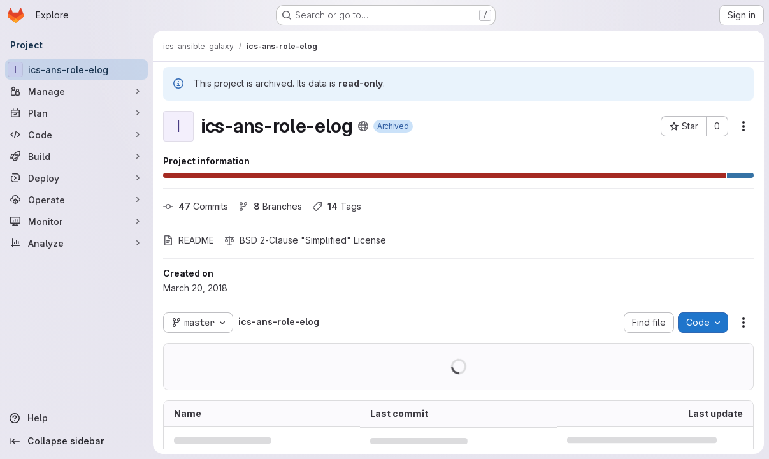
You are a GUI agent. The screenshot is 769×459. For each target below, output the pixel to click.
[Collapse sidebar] (76, 441)
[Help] (76, 418)
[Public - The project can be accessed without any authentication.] (363, 126)
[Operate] (76, 199)
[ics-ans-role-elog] (76, 69)
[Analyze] (76, 243)
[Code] (76, 134)
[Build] (76, 156)
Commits (195, 206)
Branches (270, 206)
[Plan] (76, 113)
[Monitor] (76, 221)
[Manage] (76, 91)
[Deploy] (76, 178)
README (188, 240)
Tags (336, 206)
